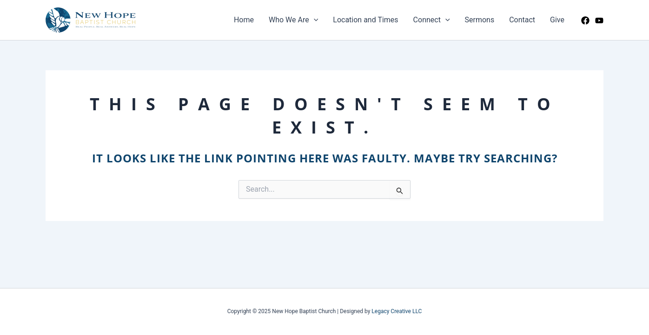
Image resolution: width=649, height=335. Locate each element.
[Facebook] (585, 20)
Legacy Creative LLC (396, 311)
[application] (313, 20)
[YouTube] (599, 20)
